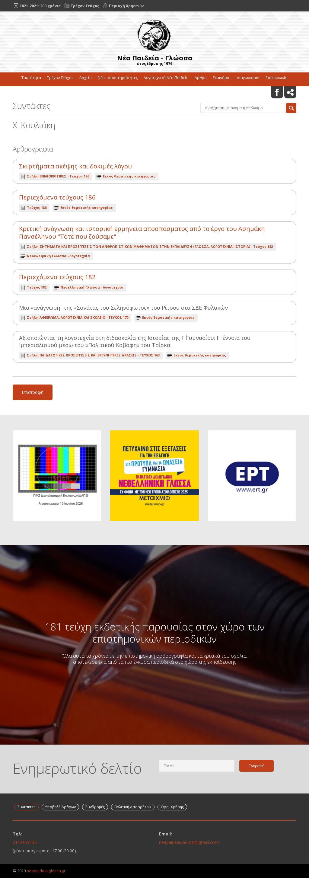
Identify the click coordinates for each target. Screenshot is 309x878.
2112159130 (25, 842)
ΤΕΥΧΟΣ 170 (77, 317)
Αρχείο (85, 77)
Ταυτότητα (31, 77)
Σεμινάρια (222, 77)
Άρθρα (201, 77)
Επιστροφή (32, 392)
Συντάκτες (26, 806)
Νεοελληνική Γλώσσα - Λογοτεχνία (58, 256)
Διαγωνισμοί (248, 77)
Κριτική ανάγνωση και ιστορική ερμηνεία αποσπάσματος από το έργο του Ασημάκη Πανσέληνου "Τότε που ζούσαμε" (142, 233)
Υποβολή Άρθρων (60, 806)
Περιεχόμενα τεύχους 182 (57, 277)
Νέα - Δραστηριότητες (118, 77)
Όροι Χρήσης (172, 806)
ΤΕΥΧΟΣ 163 (93, 355)
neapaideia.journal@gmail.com (189, 842)
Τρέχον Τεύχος (60, 77)
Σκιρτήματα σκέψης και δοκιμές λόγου (75, 166)
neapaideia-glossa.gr (46, 870)
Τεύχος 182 (150, 246)
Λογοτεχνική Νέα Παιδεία (166, 77)
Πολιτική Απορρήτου (132, 806)
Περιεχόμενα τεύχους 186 (57, 197)
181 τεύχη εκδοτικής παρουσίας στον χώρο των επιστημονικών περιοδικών (155, 633)
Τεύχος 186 (58, 176)
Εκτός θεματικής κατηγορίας (129, 176)
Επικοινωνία (277, 77)
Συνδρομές (95, 806)
